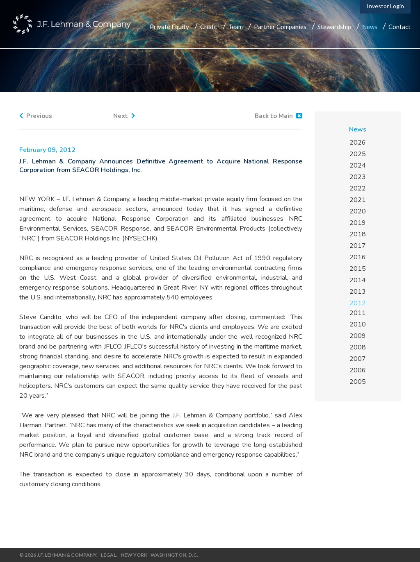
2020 (357, 211)
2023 (357, 176)
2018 (357, 234)
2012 (357, 303)
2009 (357, 335)
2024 (357, 165)
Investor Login (385, 5)
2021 (357, 199)
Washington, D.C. (174, 555)
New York (134, 555)
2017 (357, 245)
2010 (357, 324)
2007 (357, 358)
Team (235, 26)
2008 (357, 347)
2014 (357, 280)
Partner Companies (280, 26)
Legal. (109, 555)
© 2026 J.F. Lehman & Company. (58, 555)
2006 (357, 370)
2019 (357, 222)
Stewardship (334, 26)
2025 (357, 154)
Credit (208, 26)
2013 (357, 291)
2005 (357, 381)
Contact (399, 26)
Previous (35, 116)
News (369, 26)
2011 (357, 312)
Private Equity (169, 26)
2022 (357, 188)
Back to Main (278, 116)
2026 (357, 142)
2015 (357, 268)
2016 (357, 257)
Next (124, 116)
